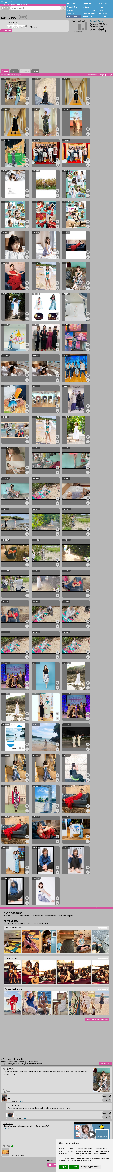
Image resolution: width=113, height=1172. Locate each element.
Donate (101, 7)
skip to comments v (103, 908)
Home (72, 3)
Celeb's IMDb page (97, 21)
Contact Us (102, 16)
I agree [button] (63, 1167)
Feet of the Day (89, 10)
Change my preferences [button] (90, 1167)
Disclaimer (102, 13)
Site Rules (87, 3)
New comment (105, 1063)
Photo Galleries (73, 7)
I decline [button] (73, 1167)
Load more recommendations (97, 1019)
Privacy (101, 10)
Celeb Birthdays (89, 13)
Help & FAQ (102, 3)
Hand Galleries (88, 16)
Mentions (70, 13)
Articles (86, 7)
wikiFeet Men (72, 16)
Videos (70, 10)
